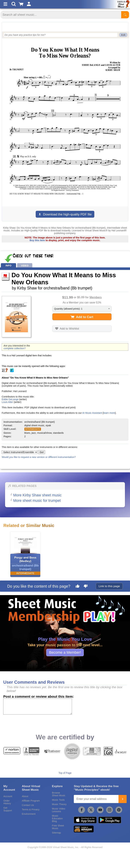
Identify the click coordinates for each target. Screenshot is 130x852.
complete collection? (15, 348)
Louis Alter (7, 402)
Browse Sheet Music (58, 794)
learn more (109, 413)
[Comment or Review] (37, 706)
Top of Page (65, 773)
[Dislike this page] (85, 587)
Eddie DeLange (10, 399)
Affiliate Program (31, 800)
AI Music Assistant (92, 413)
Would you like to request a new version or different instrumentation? (39, 457)
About (25, 796)
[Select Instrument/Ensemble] (20, 452)
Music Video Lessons (58, 810)
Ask (123, 35)
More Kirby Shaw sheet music (37, 495)
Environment (29, 814)
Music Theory (59, 804)
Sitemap (56, 832)
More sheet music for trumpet (37, 500)
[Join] (122, 799)
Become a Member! (65, 652)
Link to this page (109, 586)
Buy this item (37, 240)
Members (96, 297)
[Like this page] (77, 587)
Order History (7, 802)
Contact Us (28, 805)
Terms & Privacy (30, 809)
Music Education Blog (57, 818)
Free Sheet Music (58, 827)
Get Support (7, 809)
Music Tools (58, 799)
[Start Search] (125, 14)
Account (7, 796)
